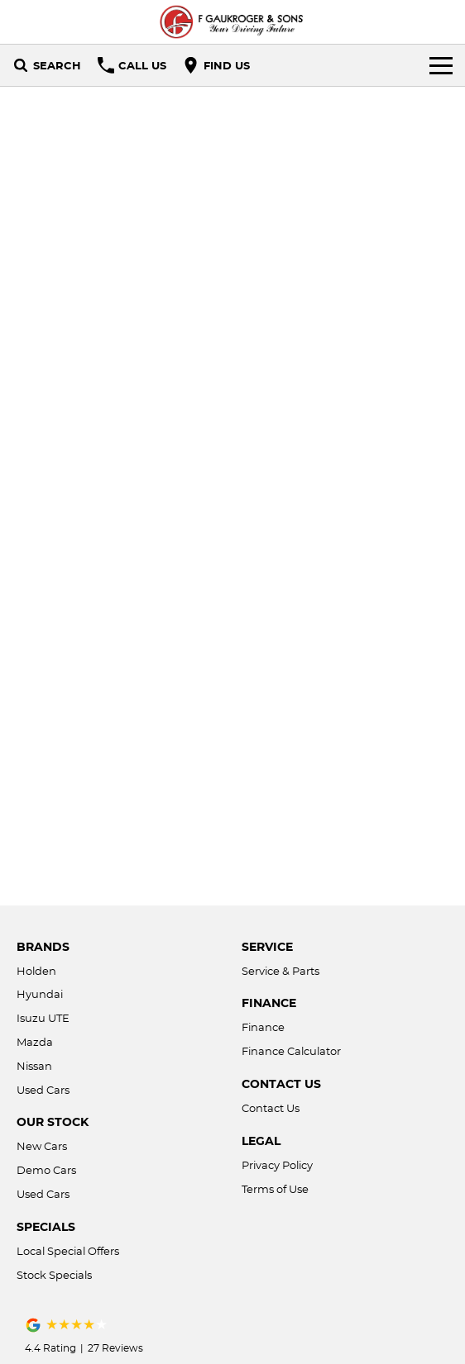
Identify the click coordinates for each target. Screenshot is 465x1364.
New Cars (42, 1146)
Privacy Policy (277, 1165)
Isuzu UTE (43, 1017)
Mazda (35, 1041)
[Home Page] (232, 22)
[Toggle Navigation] (441, 65)
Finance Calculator (291, 1050)
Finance (263, 1027)
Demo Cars (46, 1169)
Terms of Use (275, 1188)
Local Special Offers (68, 1250)
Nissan (34, 1065)
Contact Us (271, 1107)
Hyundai (40, 993)
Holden (36, 970)
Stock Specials (54, 1274)
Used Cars (43, 1089)
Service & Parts (280, 970)
